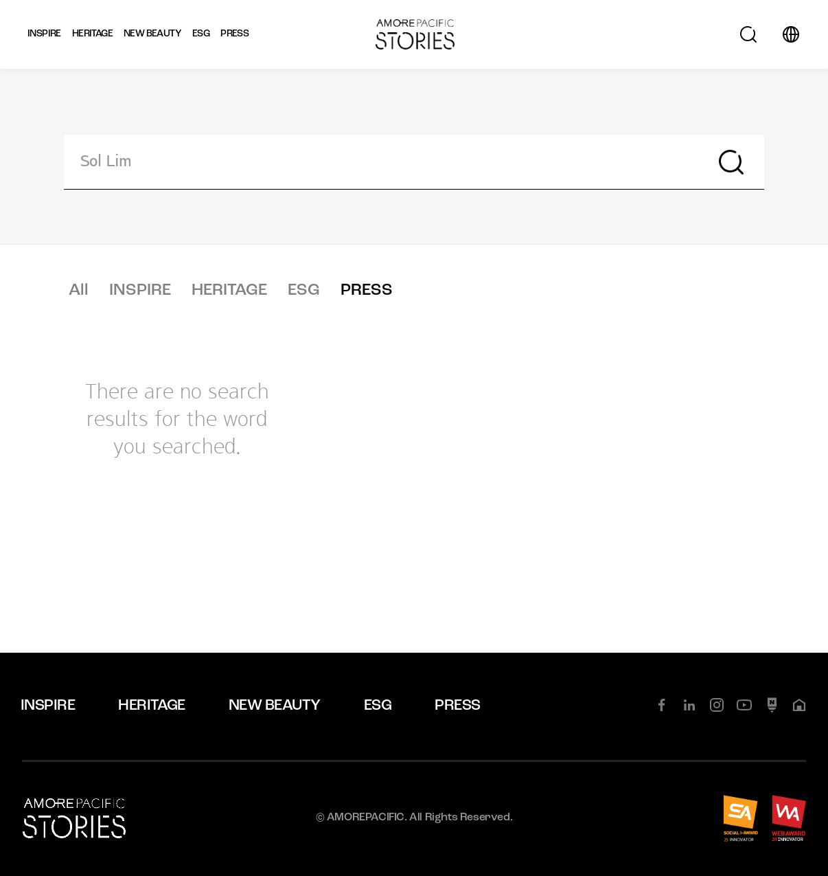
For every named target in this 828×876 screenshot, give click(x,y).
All (79, 290)
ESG (304, 290)
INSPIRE (140, 290)
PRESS (367, 290)
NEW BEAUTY (275, 706)
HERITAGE (229, 290)
